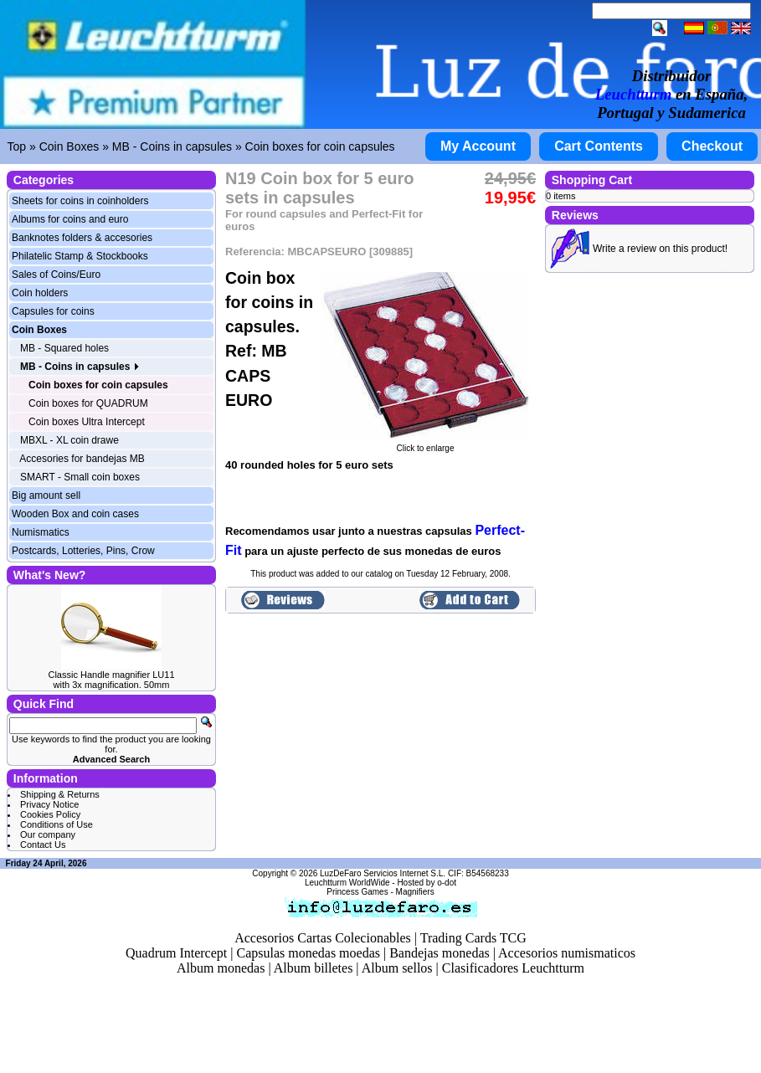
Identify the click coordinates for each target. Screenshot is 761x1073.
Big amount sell (46, 495)
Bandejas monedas (439, 953)
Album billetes (313, 968)
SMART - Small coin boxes (80, 477)
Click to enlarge (425, 444)
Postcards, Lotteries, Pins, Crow (83, 551)
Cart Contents (598, 146)
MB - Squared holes (64, 348)
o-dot (446, 882)
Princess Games (357, 891)
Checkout (712, 146)
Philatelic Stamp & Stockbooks (80, 256)
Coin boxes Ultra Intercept (86, 422)
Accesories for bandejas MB (81, 459)
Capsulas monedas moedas (308, 953)
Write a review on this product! (660, 248)
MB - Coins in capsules (172, 146)
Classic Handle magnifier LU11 (111, 675)
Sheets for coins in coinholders (80, 201)
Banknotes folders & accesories (82, 238)
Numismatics (40, 532)
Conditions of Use (56, 824)
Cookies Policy (50, 814)
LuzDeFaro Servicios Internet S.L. (382, 873)
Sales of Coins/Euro (56, 274)
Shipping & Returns (60, 794)
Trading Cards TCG (473, 938)
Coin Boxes (69, 146)
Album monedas (221, 968)
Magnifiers (415, 891)
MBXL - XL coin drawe (69, 440)
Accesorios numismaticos (566, 953)
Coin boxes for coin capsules (320, 146)
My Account (478, 146)
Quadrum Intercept (176, 953)
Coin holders (40, 293)
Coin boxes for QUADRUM (88, 403)
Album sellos (397, 968)
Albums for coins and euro (70, 219)
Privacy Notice (49, 804)
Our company (47, 834)
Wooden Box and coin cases (75, 514)
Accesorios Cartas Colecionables (322, 938)
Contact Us (42, 844)
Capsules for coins (53, 311)
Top (17, 146)
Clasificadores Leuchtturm (513, 968)
